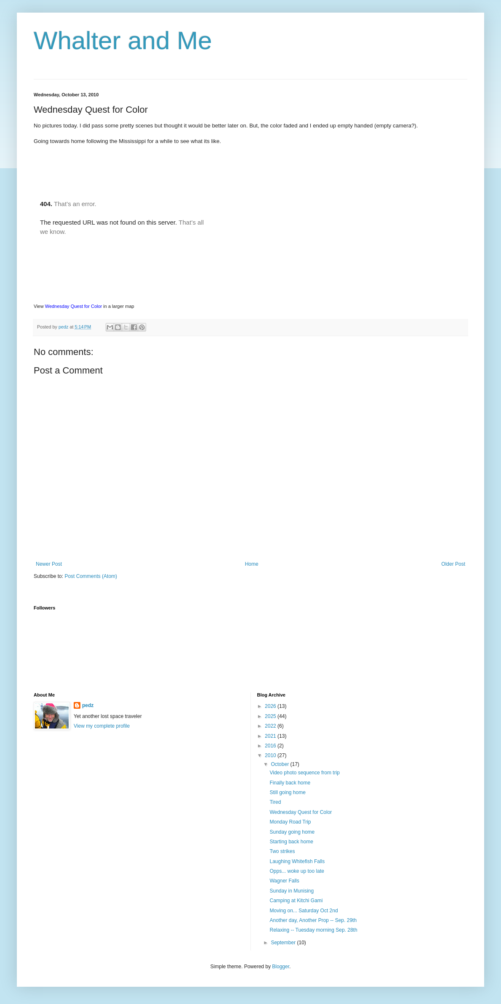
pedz (87, 705)
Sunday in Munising (291, 891)
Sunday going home (291, 832)
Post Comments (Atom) (90, 576)
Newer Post (49, 564)
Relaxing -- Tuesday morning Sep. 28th (313, 930)
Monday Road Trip (290, 822)
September (284, 943)
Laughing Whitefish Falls (297, 861)
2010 (271, 755)
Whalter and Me (123, 40)
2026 (271, 706)
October (280, 764)
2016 (271, 746)
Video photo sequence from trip (304, 773)
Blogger (280, 967)
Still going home (287, 792)
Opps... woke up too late (296, 871)
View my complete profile (102, 726)
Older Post (453, 564)
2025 (271, 716)
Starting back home (291, 842)
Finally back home (289, 783)
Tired (275, 802)
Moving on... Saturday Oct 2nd (303, 911)
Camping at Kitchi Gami (295, 900)
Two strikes (282, 851)
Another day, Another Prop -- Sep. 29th (313, 920)
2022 (271, 726)
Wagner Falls (284, 881)
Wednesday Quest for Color (73, 306)
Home (251, 564)
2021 (271, 736)
